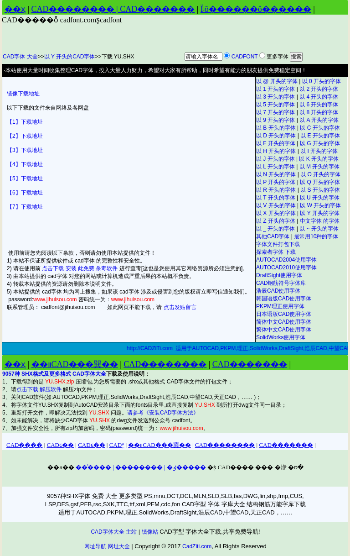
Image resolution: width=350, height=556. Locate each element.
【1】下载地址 (25, 122)
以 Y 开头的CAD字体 (69, 56)
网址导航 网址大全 (106, 546)
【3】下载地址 (25, 150)
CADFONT (245, 56)
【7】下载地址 (25, 207)
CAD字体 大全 (20, 56)
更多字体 (277, 56)
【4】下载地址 (25, 164)
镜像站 (150, 532)
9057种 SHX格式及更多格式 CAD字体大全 (54, 374)
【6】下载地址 (25, 192)
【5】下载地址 (25, 178)
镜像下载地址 (23, 93)
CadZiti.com (196, 546)
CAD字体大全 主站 (114, 532)
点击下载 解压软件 (39, 389)
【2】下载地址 (25, 136)
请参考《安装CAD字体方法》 (163, 412)
